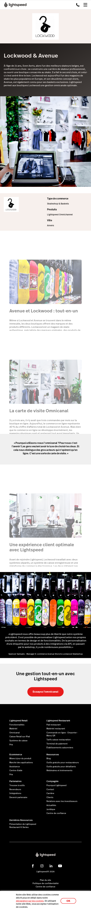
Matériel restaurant (55, 728)
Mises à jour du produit (20, 758)
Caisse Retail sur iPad (19, 736)
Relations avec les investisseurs (61, 801)
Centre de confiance (56, 813)
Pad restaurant (53, 724)
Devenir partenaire (18, 797)
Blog (48, 758)
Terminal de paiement (57, 743)
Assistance (14, 766)
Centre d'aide (15, 770)
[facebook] (32, 866)
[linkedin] (51, 866)
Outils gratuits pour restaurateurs (62, 762)
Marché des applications (21, 762)
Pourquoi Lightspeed (56, 785)
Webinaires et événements (59, 770)
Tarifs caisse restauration (58, 739)
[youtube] (60, 866)
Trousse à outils (17, 785)
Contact (50, 789)
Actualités (51, 805)
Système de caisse (18, 740)
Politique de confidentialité (46, 883)
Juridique (50, 809)
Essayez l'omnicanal (45, 692)
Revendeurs (15, 789)
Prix (11, 744)
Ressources (52, 754)
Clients (49, 797)
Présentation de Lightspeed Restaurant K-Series (22, 826)
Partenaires (15, 781)
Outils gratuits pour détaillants (61, 766)
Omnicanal (14, 732)
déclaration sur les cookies (30, 900)
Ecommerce (15, 754)
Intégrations (15, 793)
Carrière (50, 793)
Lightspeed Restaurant (58, 720)
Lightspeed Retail (18, 720)
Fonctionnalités (16, 724)
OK (68, 901)
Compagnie (52, 781)
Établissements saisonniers (59, 747)
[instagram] (42, 866)
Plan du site (45, 880)
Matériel (13, 728)
